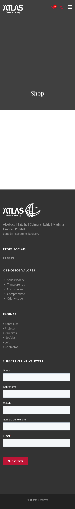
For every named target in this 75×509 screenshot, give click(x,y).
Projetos (9, 328)
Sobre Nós (10, 324)
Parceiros (10, 333)
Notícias (9, 337)
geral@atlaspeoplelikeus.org (21, 233)
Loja (6, 342)
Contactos (10, 347)
